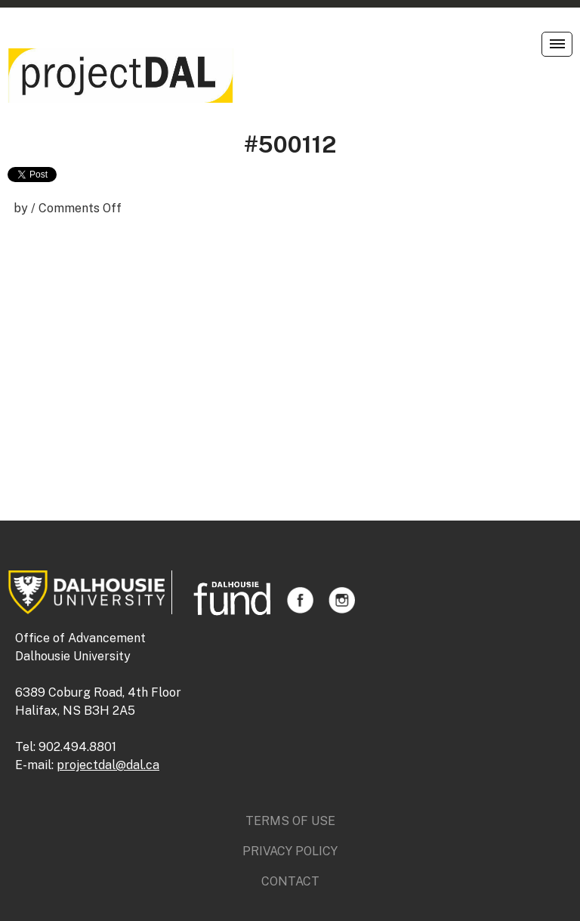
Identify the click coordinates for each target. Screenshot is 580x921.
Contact (290, 881)
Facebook (300, 600)
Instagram (342, 600)
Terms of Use (290, 821)
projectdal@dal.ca (108, 765)
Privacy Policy (290, 851)
